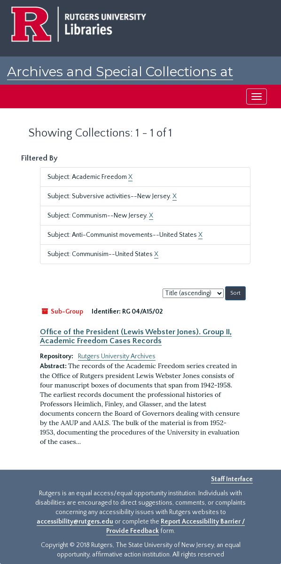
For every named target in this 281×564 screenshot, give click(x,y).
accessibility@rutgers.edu (75, 521)
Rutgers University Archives (117, 356)
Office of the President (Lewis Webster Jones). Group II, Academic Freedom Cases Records (136, 336)
